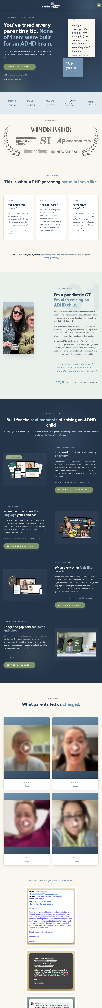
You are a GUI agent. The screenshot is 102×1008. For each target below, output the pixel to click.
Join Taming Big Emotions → (21, 546)
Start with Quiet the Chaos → (74, 490)
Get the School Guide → (19, 665)
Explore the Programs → (19, 67)
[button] (99, 5)
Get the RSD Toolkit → (70, 605)
